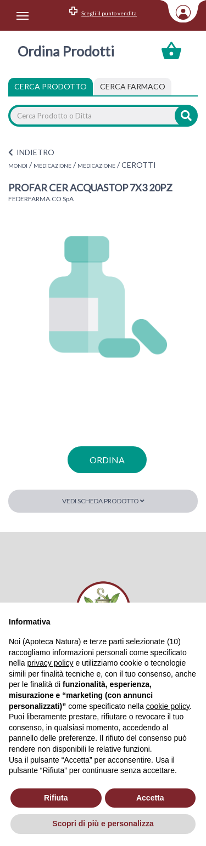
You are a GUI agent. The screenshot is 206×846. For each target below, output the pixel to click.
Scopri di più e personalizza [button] (102, 823)
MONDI (17, 165)
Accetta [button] (150, 797)
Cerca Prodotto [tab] (50, 86)
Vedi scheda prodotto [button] (103, 501)
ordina (107, 460)
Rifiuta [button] (56, 797)
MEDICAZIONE (52, 165)
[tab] (132, 86)
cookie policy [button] (168, 706)
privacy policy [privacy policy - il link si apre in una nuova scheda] (50, 662)
